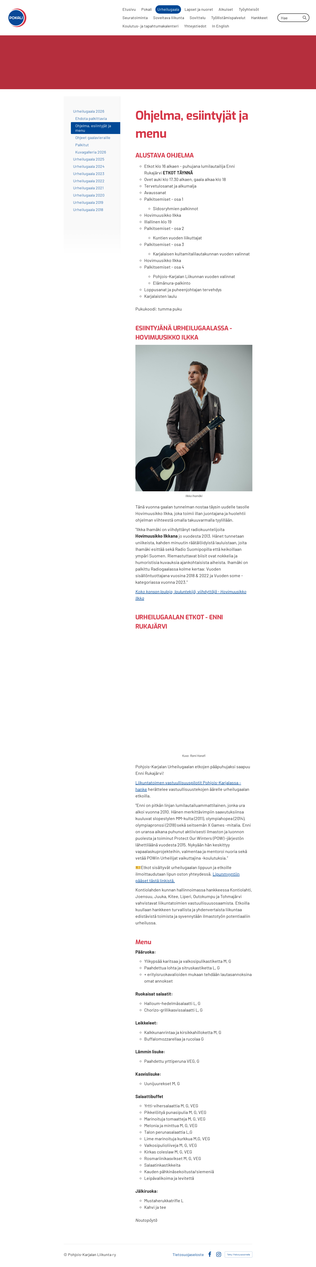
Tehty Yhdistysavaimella (238, 1254)
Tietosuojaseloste (188, 1254)
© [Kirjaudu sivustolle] (66, 1254)
